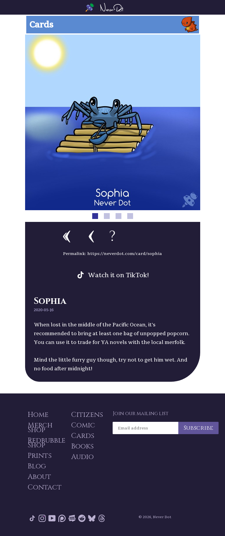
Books (82, 446)
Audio (82, 457)
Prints (40, 455)
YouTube (52, 518)
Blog (37, 466)
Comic (83, 425)
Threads (101, 518)
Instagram (42, 518)
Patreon (62, 518)
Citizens (87, 414)
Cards (82, 436)
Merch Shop (40, 428)
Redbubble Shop (46, 443)
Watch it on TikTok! (118, 274)
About (39, 477)
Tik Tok (32, 518)
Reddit (82, 518)
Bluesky (91, 518)
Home (38, 414)
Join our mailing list (140, 414)
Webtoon (72, 518)
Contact (45, 487)
